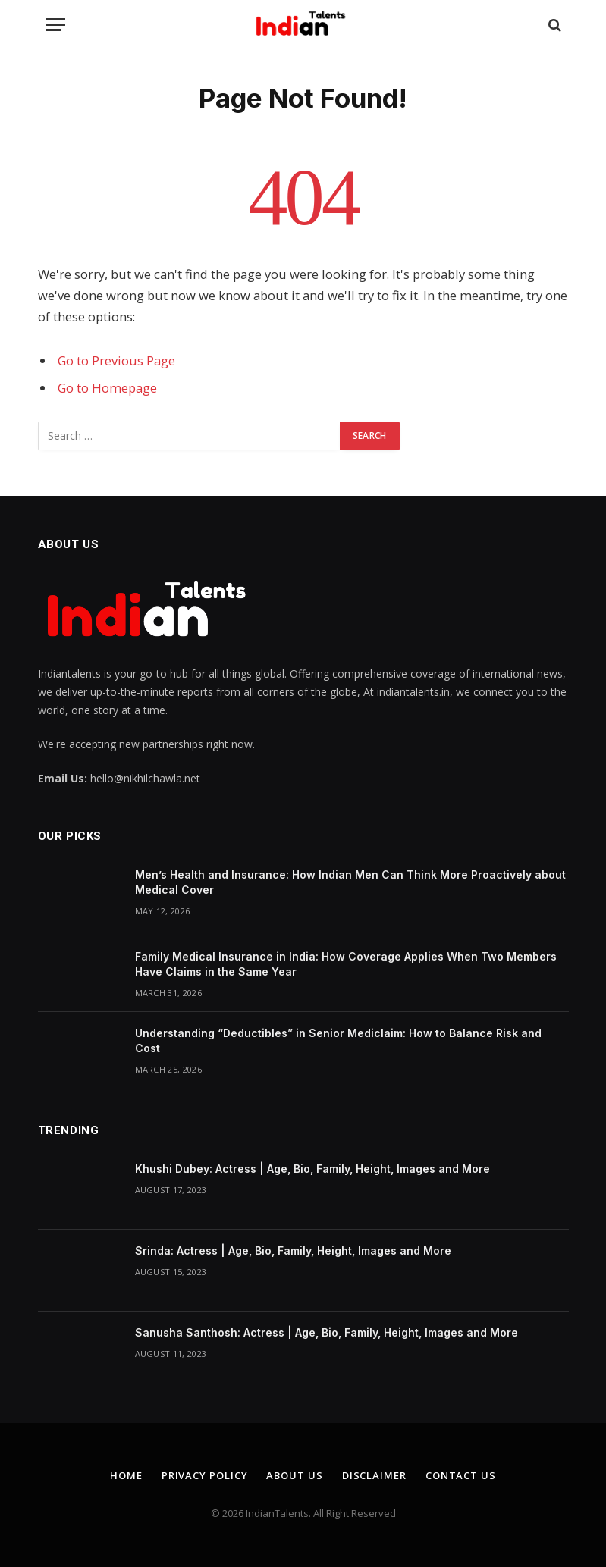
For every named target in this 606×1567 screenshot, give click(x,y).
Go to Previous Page (116, 360)
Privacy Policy (205, 1475)
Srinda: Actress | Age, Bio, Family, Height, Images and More (293, 1250)
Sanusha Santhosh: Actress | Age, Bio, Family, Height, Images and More (326, 1332)
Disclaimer (374, 1475)
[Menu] (55, 25)
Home (126, 1475)
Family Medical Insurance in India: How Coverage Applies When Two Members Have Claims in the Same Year (346, 964)
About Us (294, 1475)
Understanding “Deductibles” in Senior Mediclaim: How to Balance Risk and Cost (338, 1040)
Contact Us (460, 1475)
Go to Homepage (107, 387)
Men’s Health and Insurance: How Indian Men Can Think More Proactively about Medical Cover (350, 882)
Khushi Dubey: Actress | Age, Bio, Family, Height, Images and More (312, 1168)
